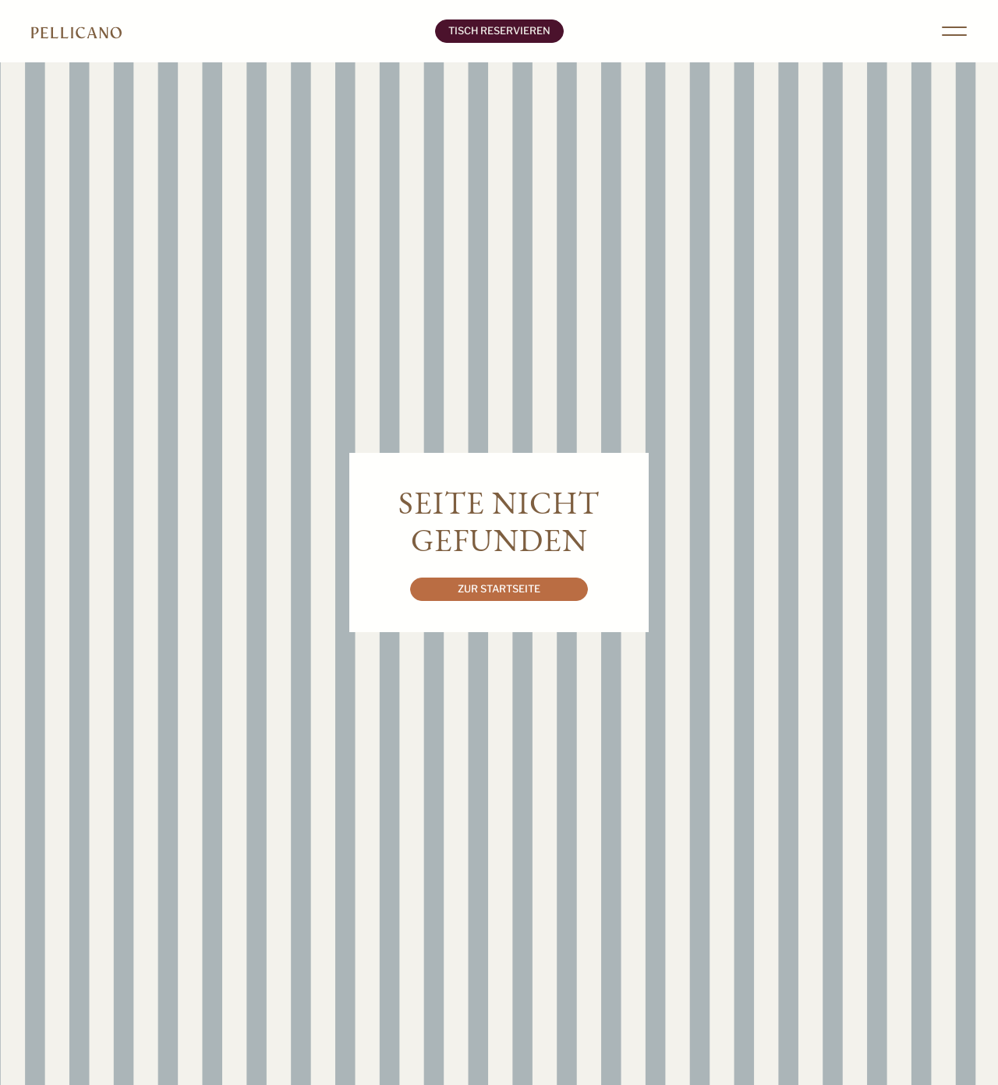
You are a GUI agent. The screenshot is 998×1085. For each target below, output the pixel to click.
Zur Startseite (499, 589)
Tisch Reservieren (499, 31)
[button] (954, 31)
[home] (227, 31)
